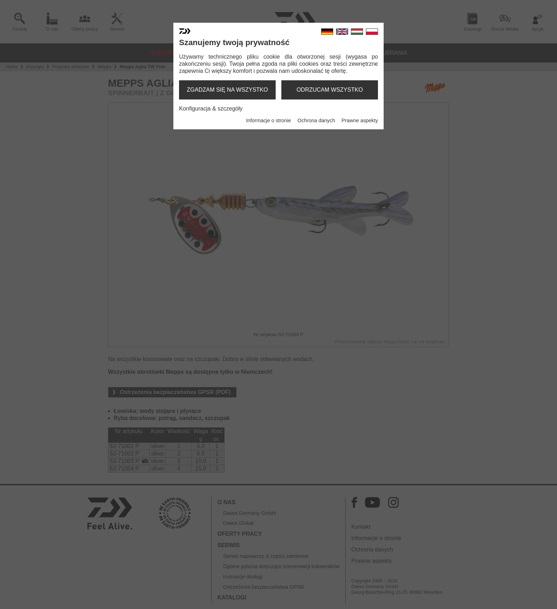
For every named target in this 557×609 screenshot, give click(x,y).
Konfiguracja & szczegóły (211, 109)
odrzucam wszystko (330, 90)
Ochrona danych (316, 120)
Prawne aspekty (360, 120)
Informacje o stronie (268, 120)
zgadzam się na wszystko (227, 90)
